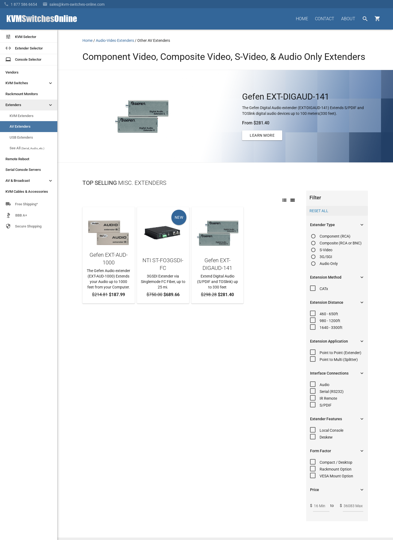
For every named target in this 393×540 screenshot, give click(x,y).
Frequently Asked (242, 435)
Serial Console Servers (23, 170)
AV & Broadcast (29, 180)
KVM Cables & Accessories (26, 191)
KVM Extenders (22, 116)
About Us (235, 425)
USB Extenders (21, 137)
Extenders (29, 105)
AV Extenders (20, 126)
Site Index (333, 514)
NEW (179, 217)
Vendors (12, 72)
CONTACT (324, 18)
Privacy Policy (356, 514)
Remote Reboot (17, 159)
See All (27, 148)
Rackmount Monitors (21, 94)
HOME (302, 18)
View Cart (236, 480)
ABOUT (348, 18)
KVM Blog (236, 470)
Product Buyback (242, 460)
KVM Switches (29, 83)
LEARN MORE (262, 135)
